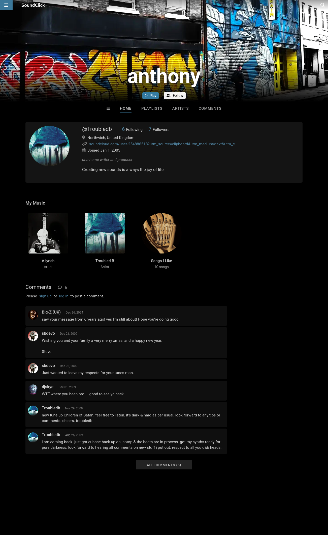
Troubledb (51, 408)
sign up (45, 296)
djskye (47, 386)
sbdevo (48, 333)
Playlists (151, 108)
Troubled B (104, 261)
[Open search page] (323, 5)
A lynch (48, 261)
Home (126, 108)
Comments (210, 108)
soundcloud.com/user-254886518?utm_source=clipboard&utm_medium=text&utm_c (162, 144)
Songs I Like (161, 261)
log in (63, 296)
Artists (180, 108)
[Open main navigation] (6, 5)
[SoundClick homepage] (33, 5)
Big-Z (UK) (51, 312)
